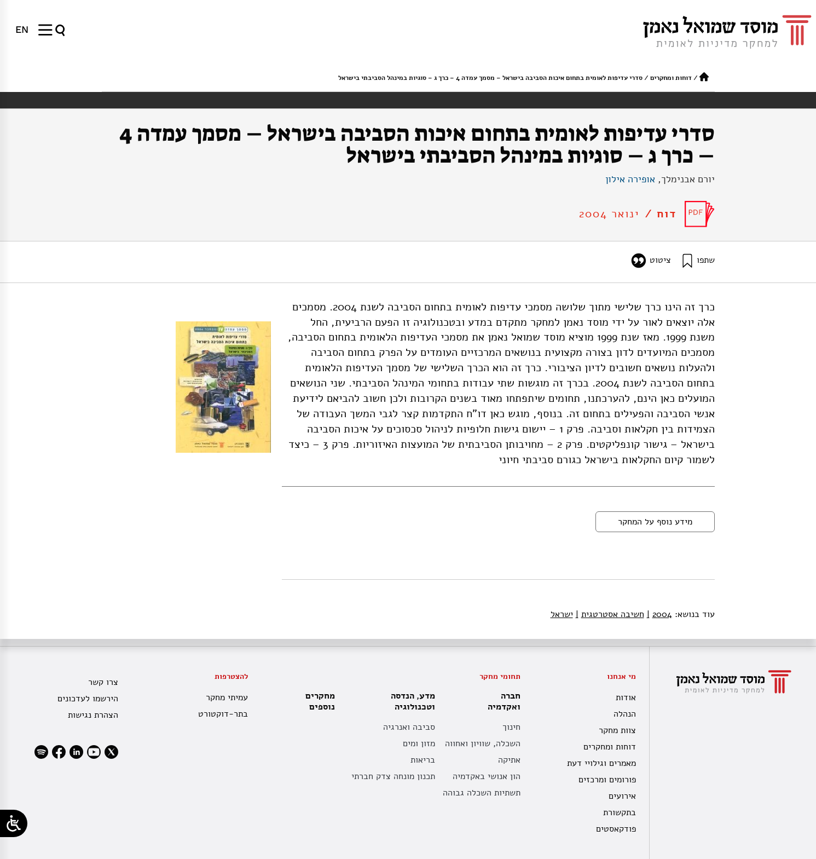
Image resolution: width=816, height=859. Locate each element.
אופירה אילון (630, 179)
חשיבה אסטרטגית (610, 614)
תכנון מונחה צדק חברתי (393, 776)
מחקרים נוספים (320, 701)
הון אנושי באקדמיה (486, 776)
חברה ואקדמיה (501, 701)
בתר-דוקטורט (223, 714)
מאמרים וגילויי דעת (601, 763)
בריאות (422, 760)
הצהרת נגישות (93, 715)
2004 (659, 614)
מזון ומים (419, 743)
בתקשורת (619, 812)
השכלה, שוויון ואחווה (482, 743)
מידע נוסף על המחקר (655, 522)
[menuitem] (22, 29)
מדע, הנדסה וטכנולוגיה (410, 701)
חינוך (511, 727)
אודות (626, 697)
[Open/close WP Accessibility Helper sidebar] (13, 823)
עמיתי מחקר (227, 697)
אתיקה (509, 760)
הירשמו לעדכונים (87, 699)
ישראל (562, 614)
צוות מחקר (617, 730)
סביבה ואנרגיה (409, 727)
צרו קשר (103, 682)
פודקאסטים (616, 829)
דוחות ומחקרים (671, 77)
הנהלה (625, 714)
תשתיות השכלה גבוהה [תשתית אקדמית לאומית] (481, 793)
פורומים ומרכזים (607, 780)
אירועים (622, 796)
